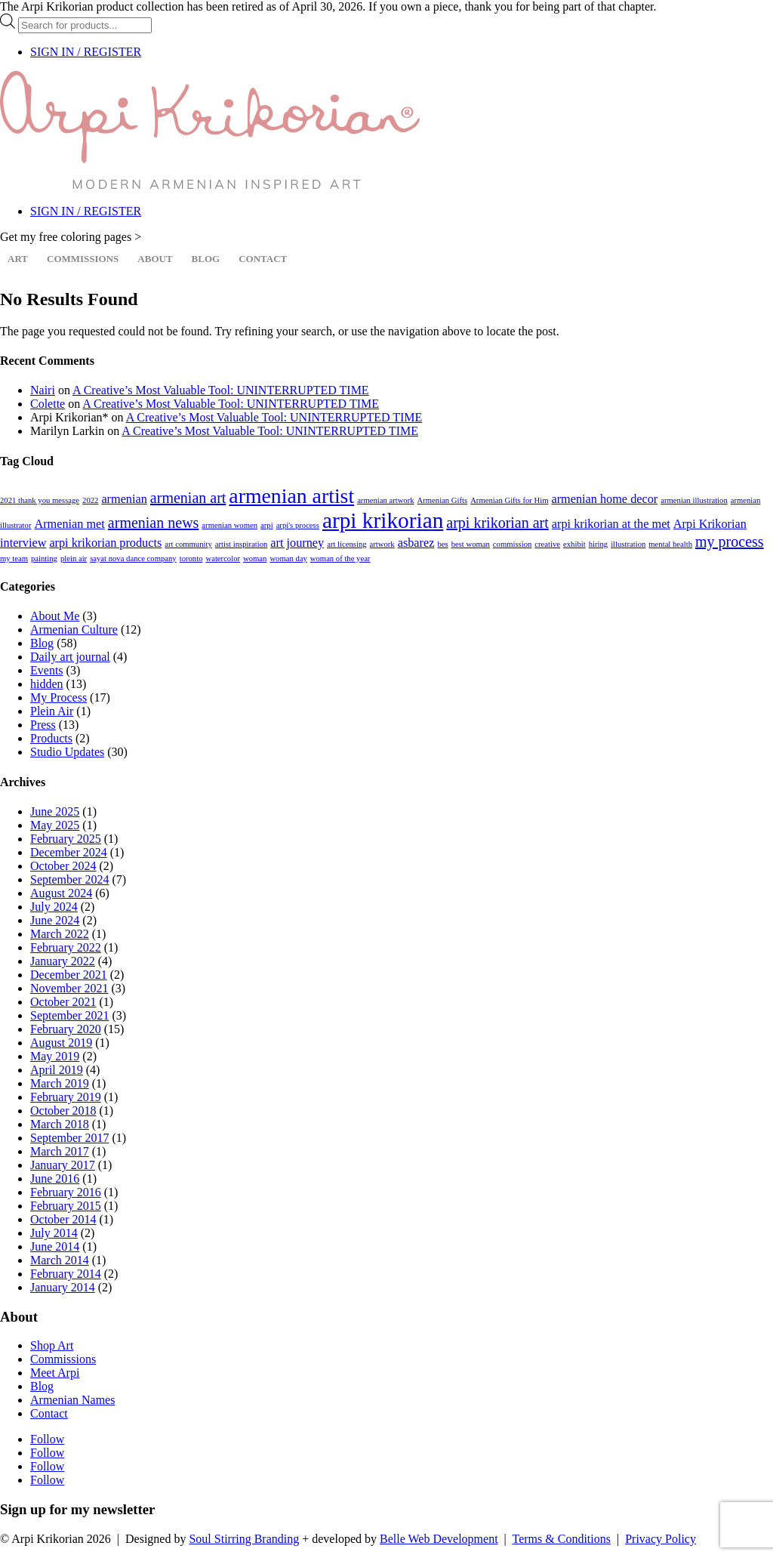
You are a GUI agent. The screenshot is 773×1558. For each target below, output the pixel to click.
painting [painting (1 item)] (44, 558)
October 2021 (63, 1001)
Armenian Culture (74, 629)
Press (43, 724)
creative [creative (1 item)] (547, 544)
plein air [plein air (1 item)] (73, 558)
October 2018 (63, 1110)
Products (51, 738)
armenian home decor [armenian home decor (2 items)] (604, 499)
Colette (47, 403)
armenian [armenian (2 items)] (123, 499)
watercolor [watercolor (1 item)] (222, 558)
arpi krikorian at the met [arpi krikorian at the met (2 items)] (611, 524)
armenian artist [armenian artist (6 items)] (291, 496)
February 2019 (65, 1097)
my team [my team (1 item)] (14, 558)
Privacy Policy (660, 1538)
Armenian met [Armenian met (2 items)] (69, 524)
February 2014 (65, 1273)
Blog (206, 258)
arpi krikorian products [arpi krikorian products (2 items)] (105, 543)
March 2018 (59, 1124)
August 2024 (61, 893)
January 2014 (62, 1287)
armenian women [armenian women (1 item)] (229, 525)
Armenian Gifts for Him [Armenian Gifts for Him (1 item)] (509, 500)
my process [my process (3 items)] (729, 541)
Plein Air (51, 711)
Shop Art (51, 1345)
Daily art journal (70, 656)
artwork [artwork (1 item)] (382, 544)
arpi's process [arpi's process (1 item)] (297, 525)
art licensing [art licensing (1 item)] (346, 544)
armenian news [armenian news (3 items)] (153, 522)
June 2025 (54, 811)
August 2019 (61, 1042)
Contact (263, 258)
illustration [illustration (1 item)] (628, 544)
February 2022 (65, 947)
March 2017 (59, 1151)
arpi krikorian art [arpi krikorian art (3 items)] (497, 522)
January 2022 (62, 961)
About (154, 258)
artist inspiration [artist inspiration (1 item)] (241, 544)
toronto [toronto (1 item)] (191, 558)
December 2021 (68, 974)
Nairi (42, 390)
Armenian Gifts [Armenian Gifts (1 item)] (442, 500)
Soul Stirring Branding (244, 1538)
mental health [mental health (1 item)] (670, 544)
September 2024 (69, 879)
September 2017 (69, 1137)
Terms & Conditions (562, 1538)
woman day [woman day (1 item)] (287, 558)
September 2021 (69, 1015)
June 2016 (54, 1178)
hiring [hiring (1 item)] (598, 544)
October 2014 (63, 1219)
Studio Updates (67, 751)
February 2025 (65, 838)
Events (46, 670)
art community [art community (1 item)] (188, 544)
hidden (46, 683)
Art (18, 258)
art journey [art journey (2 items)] (297, 543)
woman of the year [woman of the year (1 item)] (340, 558)
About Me (54, 615)
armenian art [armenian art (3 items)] (188, 497)
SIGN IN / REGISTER (85, 51)
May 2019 (54, 1056)
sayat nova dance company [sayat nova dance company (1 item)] (133, 558)
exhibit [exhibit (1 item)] (574, 544)
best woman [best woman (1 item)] (470, 544)
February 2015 (65, 1205)
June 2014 (54, 1246)
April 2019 (56, 1069)
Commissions (83, 258)
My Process (58, 697)
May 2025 (54, 825)
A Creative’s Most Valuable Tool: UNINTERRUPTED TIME (220, 390)
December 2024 (68, 852)
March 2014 (59, 1260)
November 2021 (69, 988)
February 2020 (65, 1029)
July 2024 (54, 906)
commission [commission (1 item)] (512, 544)
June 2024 (54, 920)
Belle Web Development (439, 1538)
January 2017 (62, 1164)
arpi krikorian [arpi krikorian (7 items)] (382, 520)
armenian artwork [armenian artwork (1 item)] (385, 500)
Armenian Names (72, 1399)
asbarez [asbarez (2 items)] (416, 543)
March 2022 (59, 933)
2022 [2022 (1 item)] (90, 500)
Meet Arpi (54, 1372)
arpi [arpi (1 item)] (266, 525)
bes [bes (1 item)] (442, 544)
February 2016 (65, 1192)
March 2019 (59, 1083)
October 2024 (63, 865)
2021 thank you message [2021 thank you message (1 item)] (39, 500)
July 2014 (54, 1232)
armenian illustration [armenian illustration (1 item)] (694, 500)
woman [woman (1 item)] (254, 558)
